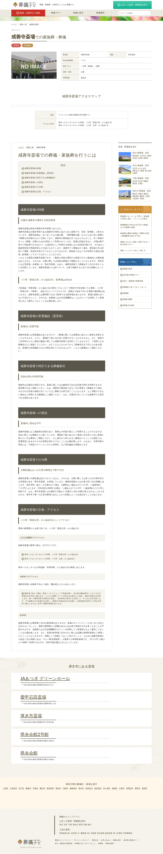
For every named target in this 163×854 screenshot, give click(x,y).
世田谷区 (135, 155)
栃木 (89, 824)
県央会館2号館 (34, 734)
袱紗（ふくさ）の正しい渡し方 (133, 250)
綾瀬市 (114, 788)
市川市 (134, 181)
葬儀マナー (56, 12)
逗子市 (21, 788)
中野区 (149, 155)
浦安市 (134, 183)
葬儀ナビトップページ (69, 816)
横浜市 (134, 194)
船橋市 (146, 181)
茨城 (85, 824)
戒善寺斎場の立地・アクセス (38, 191)
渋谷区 (140, 158)
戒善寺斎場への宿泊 (34, 182)
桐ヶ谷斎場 (72, 833)
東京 (61, 824)
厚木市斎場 (31, 715)
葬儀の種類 (127, 299)
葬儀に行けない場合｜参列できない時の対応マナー (134, 243)
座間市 (144, 788)
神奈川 (75, 824)
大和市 (121, 788)
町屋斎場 (63, 833)
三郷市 (142, 171)
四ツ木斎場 (117, 833)
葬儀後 (126, 293)
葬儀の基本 (78, 12)
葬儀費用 (100, 12)
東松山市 (135, 171)
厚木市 (83, 78)
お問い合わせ (105, 840)
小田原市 (135, 198)
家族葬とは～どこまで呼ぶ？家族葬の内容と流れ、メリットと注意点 (134, 217)
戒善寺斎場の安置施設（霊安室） (40, 173)
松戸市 (140, 181)
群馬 (81, 824)
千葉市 (140, 183)
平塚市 (142, 198)
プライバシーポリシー (81, 840)
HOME (14, 24)
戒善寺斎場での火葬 (34, 187)
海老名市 (89, 788)
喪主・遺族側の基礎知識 (133, 281)
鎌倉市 (142, 196)
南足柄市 (98, 788)
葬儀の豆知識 (128, 305)
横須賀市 (135, 196)
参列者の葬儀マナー (131, 275)
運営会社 (95, 840)
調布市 (146, 158)
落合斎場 (100, 833)
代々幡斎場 (81, 833)
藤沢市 (146, 194)
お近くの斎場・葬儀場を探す (132, 5)
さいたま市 (142, 168)
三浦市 (147, 196)
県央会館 (29, 752)
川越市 (134, 173)
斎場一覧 (23, 24)
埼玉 (65, 824)
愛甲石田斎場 (33, 697)
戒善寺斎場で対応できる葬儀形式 (40, 177)
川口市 (134, 168)
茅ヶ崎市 (106, 788)
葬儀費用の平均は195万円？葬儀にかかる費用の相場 (134, 226)
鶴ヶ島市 (148, 171)
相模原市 (73, 788)
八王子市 (143, 155)
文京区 (134, 158)
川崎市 (140, 194)
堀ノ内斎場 (91, 833)
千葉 (70, 824)
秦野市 (137, 788)
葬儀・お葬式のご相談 (28, 13)
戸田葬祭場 (127, 833)
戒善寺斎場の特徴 (33, 168)
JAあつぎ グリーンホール (45, 678)
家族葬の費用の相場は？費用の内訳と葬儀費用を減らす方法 (134, 234)
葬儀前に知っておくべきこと (135, 287)
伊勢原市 (129, 788)
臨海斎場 (108, 833)
